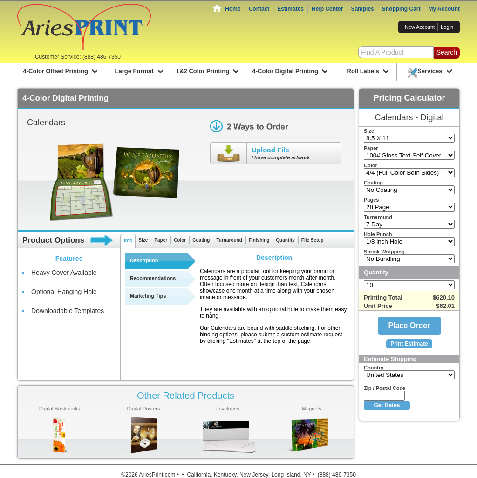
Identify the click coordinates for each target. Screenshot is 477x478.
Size (143, 240)
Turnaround (229, 240)
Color (180, 240)
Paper (160, 240)
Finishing (259, 240)
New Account (420, 27)
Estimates (290, 9)
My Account (444, 9)
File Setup (312, 240)
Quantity (285, 240)
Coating (201, 240)
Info (128, 240)
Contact (259, 9)
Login (447, 27)
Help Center (327, 9)
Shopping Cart (401, 9)
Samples (362, 9)
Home (232, 9)
